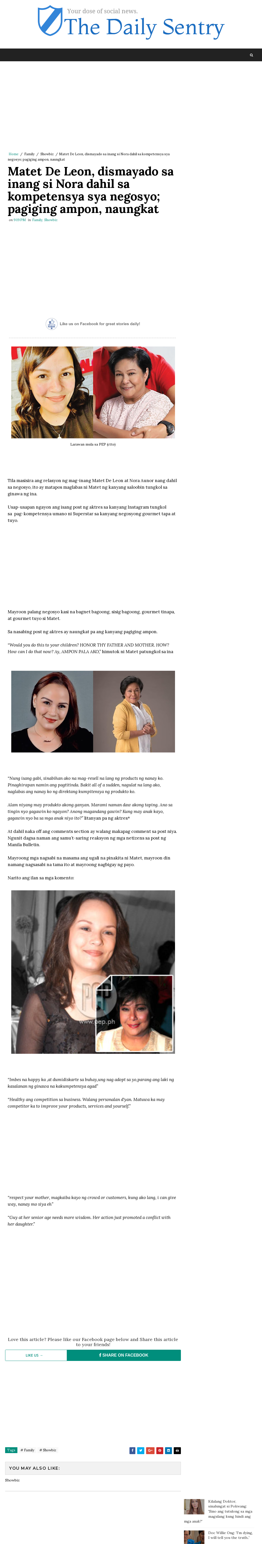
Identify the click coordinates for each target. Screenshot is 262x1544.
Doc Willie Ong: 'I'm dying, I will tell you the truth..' (230, 105)
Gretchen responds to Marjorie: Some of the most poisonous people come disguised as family (229, 263)
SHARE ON (121, 1356)
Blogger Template (99, 1535)
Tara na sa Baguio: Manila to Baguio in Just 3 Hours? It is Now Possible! (230, 308)
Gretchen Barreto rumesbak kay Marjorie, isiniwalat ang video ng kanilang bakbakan (228, 188)
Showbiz (47, 154)
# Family (27, 1451)
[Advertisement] (91, 107)
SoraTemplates (39, 1535)
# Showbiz (47, 1451)
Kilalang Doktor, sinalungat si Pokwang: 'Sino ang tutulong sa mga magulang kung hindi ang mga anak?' (218, 81)
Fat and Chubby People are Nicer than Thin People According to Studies (231, 212)
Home (13, 154)
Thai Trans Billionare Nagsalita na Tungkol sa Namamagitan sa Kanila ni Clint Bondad (229, 236)
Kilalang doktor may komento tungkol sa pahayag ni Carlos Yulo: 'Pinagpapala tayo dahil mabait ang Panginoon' (216, 133)
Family (29, 154)
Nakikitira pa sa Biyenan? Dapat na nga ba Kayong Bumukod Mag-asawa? (229, 286)
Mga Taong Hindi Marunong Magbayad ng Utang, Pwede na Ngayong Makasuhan (230, 162)
